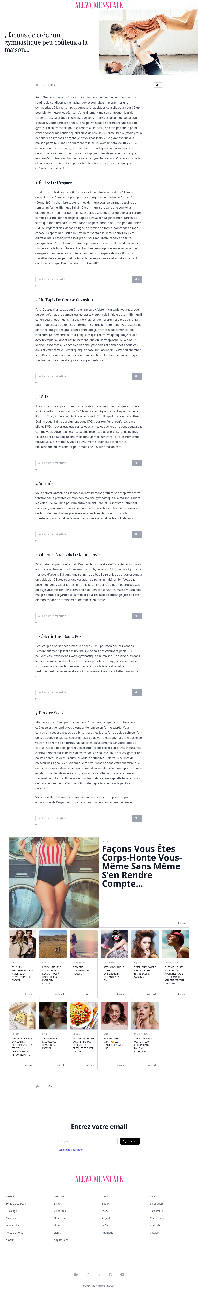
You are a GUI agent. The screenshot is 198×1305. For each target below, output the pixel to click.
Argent (106, 1218)
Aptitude (155, 1225)
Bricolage (11, 1211)
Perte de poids (14, 1232)
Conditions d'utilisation (71, 1149)
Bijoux (105, 1203)
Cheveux (11, 1218)
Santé (57, 1203)
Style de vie (130, 1141)
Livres (57, 1232)
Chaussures (157, 1218)
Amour (10, 1240)
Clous (105, 1196)
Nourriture (60, 1218)
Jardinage (107, 1232)
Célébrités (60, 1211)
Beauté (10, 1196)
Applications (61, 1240)
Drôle (105, 1225)
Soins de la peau (16, 1203)
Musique (59, 1196)
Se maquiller (13, 1225)
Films (51, 85)
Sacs (152, 1196)
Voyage (154, 1232)
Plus (137, 279)
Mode (105, 1211)
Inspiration (156, 1203)
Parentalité (156, 1211)
